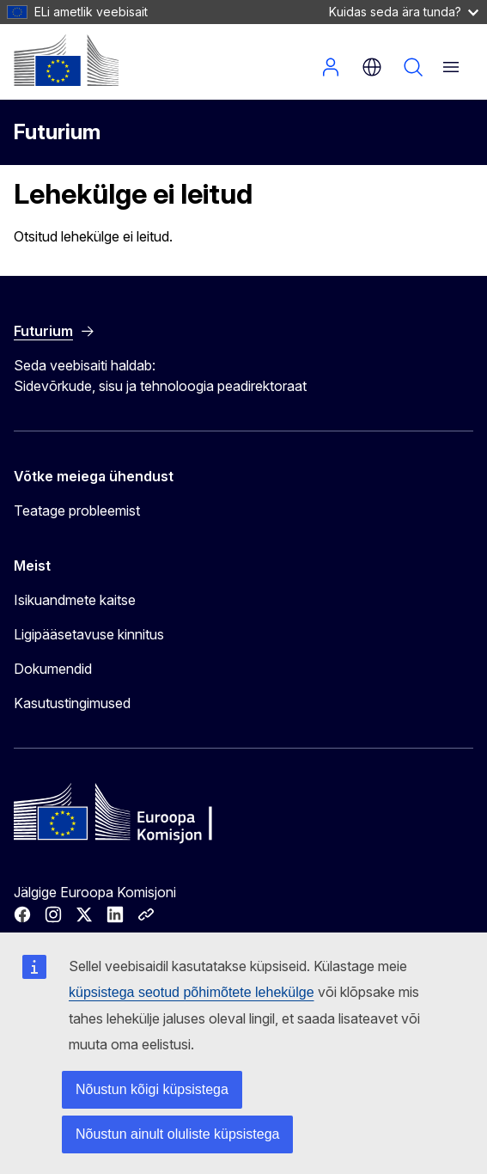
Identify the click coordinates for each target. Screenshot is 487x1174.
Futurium (57, 131)
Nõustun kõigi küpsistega (152, 1089)
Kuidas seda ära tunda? (403, 11)
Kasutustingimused (72, 703)
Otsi (413, 67)
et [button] (372, 67)
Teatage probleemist (77, 510)
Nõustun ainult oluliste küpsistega (177, 1134)
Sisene (330, 67)
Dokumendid (53, 668)
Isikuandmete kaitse (75, 599)
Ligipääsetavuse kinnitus (89, 634)
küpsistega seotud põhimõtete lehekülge (191, 992)
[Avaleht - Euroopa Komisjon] (66, 60)
